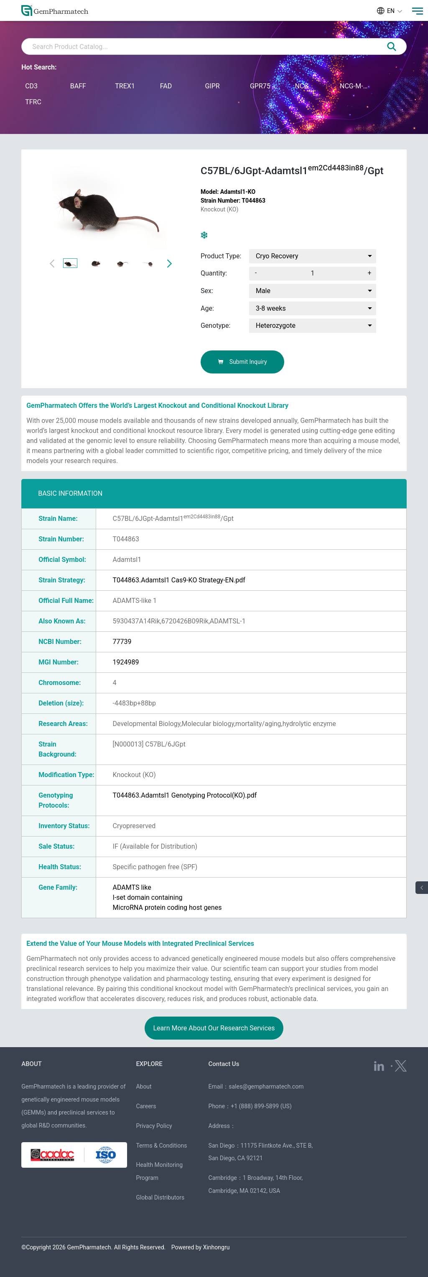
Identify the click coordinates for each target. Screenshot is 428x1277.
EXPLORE (149, 1064)
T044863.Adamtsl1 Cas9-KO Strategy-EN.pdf (179, 580)
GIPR (212, 86)
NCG (301, 86)
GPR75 (260, 86)
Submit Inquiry (242, 361)
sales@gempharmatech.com (266, 1086)
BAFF (78, 86)
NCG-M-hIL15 (354, 86)
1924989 (126, 662)
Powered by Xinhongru (200, 1247)
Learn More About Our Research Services (214, 1028)
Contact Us (224, 1064)
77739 (122, 642)
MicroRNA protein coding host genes (167, 907)
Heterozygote (276, 326)
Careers (146, 1106)
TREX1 (125, 86)
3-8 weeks (271, 308)
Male (263, 291)
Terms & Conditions (161, 1145)
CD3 (31, 86)
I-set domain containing (148, 897)
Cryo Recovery (277, 256)
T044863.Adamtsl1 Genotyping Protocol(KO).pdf (185, 795)
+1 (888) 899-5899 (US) (261, 1106)
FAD (166, 86)
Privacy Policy (154, 1126)
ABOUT (31, 1064)
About (143, 1086)
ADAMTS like (132, 887)
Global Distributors (160, 1197)
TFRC (33, 102)
